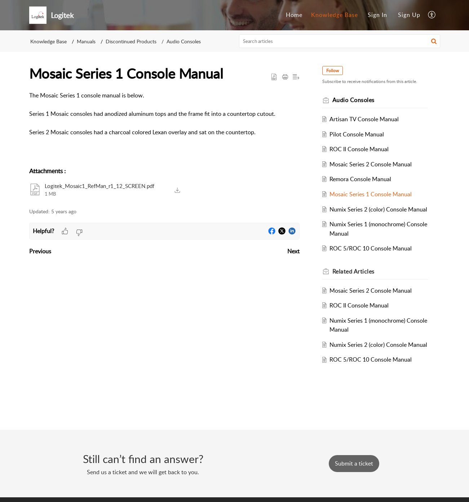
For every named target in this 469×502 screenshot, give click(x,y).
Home (294, 15)
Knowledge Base (334, 15)
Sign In (377, 15)
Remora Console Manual (360, 179)
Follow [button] (333, 70)
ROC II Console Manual (359, 149)
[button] (432, 15)
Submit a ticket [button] (354, 463)
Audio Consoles (184, 41)
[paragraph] (164, 114)
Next (293, 251)
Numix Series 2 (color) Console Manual (379, 209)
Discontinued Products (131, 41)
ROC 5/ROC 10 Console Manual (371, 248)
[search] (339, 41)
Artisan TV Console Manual (364, 119)
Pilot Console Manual (357, 134)
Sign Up (409, 15)
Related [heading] (354, 271)
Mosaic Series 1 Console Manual (371, 194)
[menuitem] (294, 15)
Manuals (86, 41)
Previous (40, 251)
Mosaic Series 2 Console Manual (371, 164)
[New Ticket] (354, 463)
